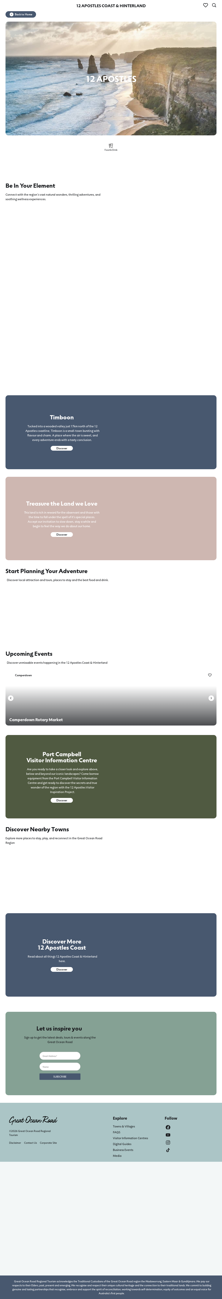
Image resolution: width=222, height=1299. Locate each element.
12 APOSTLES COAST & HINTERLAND (111, 5)
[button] (10, 698)
